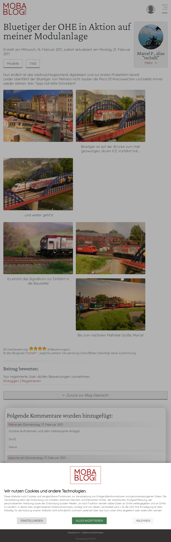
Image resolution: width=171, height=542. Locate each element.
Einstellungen (32, 520)
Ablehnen (143, 520)
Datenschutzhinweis (92, 532)
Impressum (74, 532)
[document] (85, 503)
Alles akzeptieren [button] (89, 520)
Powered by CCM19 (85, 538)
